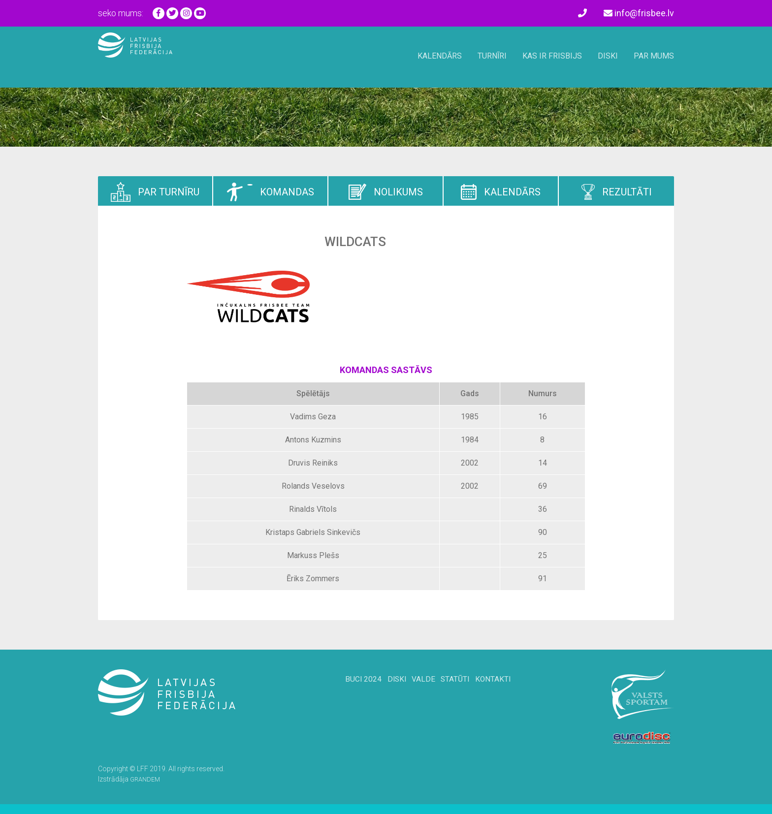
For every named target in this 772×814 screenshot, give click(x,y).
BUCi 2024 (348, 692)
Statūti (462, 692)
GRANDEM (146, 779)
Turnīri (492, 56)
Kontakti (507, 692)
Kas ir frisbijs (552, 56)
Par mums (654, 56)
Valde (422, 692)
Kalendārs (440, 56)
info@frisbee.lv (639, 13)
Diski (608, 56)
